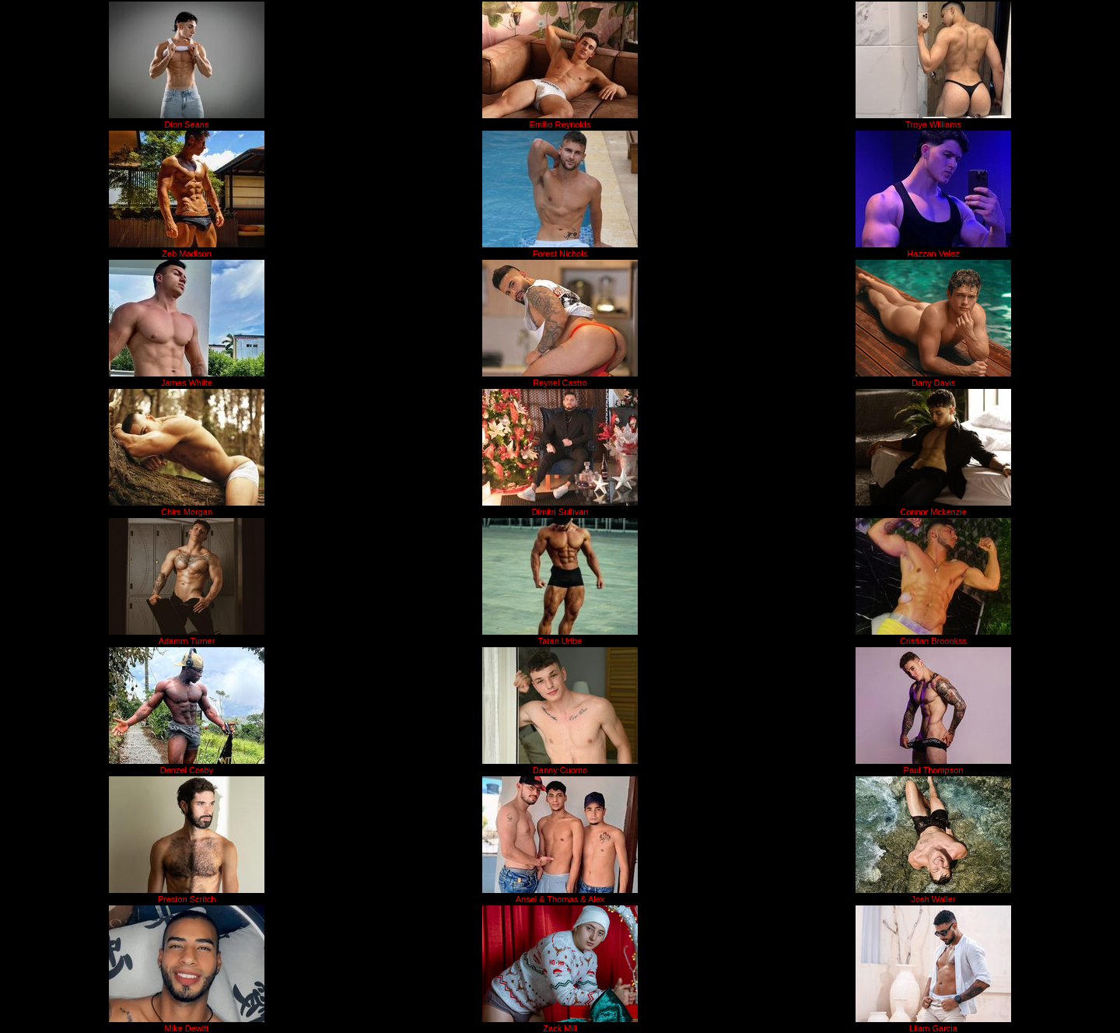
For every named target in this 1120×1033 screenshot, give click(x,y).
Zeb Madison (187, 253)
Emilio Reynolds (560, 124)
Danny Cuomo (560, 770)
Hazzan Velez (933, 253)
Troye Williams (933, 124)
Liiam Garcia (933, 1028)
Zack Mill (559, 1028)
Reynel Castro (560, 382)
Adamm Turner (187, 641)
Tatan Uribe (560, 641)
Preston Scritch (187, 899)
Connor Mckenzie (933, 511)
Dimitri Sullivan (560, 511)
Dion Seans (187, 124)
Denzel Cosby (186, 770)
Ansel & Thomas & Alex (560, 899)
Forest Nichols (560, 253)
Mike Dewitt (187, 1028)
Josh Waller (933, 899)
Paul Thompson (934, 770)
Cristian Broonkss (933, 641)
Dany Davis (933, 382)
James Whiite (186, 382)
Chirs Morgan (186, 511)
